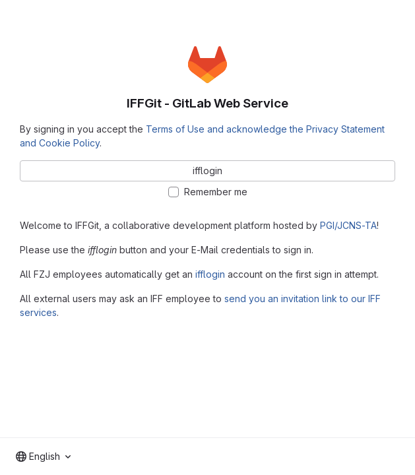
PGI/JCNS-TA (348, 225)
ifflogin (210, 274)
